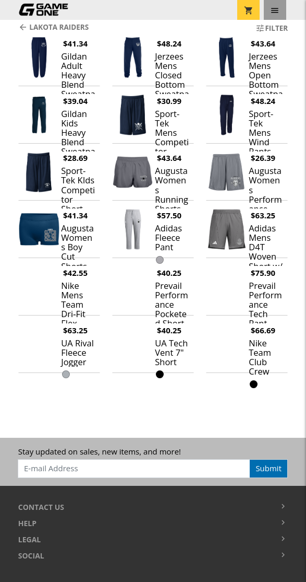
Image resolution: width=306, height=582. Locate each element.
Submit (268, 468)
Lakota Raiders (53, 27)
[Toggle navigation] (275, 10)
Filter (271, 28)
